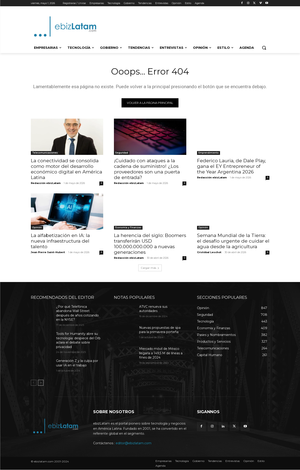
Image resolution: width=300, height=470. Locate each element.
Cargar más (150, 268)
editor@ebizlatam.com (133, 443)
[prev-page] (33, 383)
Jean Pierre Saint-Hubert (48, 252)
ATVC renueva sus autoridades (153, 309)
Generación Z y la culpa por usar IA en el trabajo (77, 363)
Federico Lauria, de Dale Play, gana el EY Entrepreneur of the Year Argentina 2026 (231, 166)
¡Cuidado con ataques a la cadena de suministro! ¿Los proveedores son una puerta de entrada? (147, 169)
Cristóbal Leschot (209, 252)
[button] (264, 47)
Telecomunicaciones (45, 153)
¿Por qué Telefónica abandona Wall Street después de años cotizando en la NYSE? (77, 313)
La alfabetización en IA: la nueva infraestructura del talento (60, 241)
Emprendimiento (208, 153)
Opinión (37, 227)
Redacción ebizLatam (46, 183)
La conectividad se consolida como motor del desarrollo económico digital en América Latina (66, 169)
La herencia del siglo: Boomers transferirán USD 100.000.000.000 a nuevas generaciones (150, 244)
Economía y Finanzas (128, 227)
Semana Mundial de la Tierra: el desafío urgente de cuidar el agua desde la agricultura (233, 241)
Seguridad (121, 153)
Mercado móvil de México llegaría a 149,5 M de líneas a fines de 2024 (161, 353)
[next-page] (41, 383)
